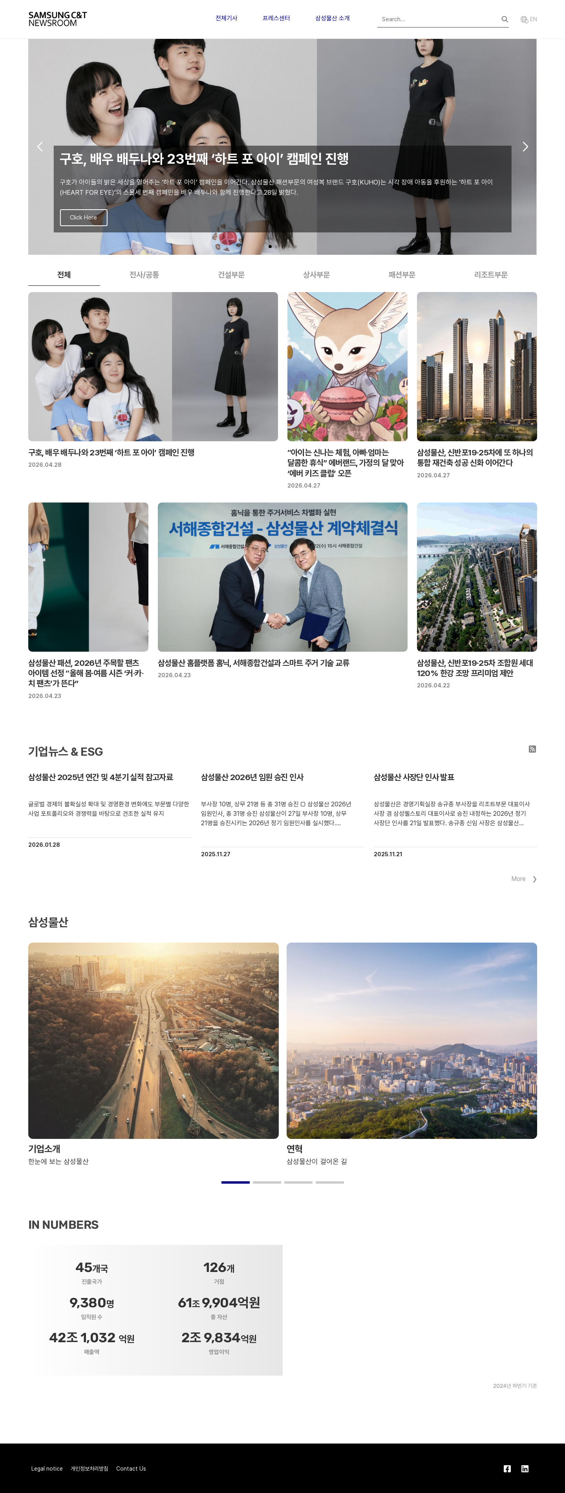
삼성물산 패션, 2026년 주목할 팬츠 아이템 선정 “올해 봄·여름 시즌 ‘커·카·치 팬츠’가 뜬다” (86, 673)
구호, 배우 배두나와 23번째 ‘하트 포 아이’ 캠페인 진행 (111, 452)
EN (529, 19)
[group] (282, 147)
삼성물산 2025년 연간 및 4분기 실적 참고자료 (100, 777)
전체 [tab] (64, 275)
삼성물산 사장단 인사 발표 (414, 777)
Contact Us (131, 1469)
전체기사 (227, 18)
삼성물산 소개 (332, 18)
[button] (270, 246)
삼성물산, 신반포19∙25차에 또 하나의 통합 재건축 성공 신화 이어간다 (475, 458)
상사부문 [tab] (316, 275)
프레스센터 (276, 18)
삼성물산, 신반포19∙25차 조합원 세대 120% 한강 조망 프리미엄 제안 (475, 668)
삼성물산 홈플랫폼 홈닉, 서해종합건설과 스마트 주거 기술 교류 (253, 663)
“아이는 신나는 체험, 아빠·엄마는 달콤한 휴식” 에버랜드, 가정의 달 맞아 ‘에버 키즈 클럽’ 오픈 (345, 463)
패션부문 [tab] (402, 275)
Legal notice (47, 1469)
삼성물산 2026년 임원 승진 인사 (252, 777)
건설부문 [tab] (231, 275)
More (518, 879)
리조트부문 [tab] (491, 275)
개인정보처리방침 (89, 1469)
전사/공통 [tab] (144, 275)
